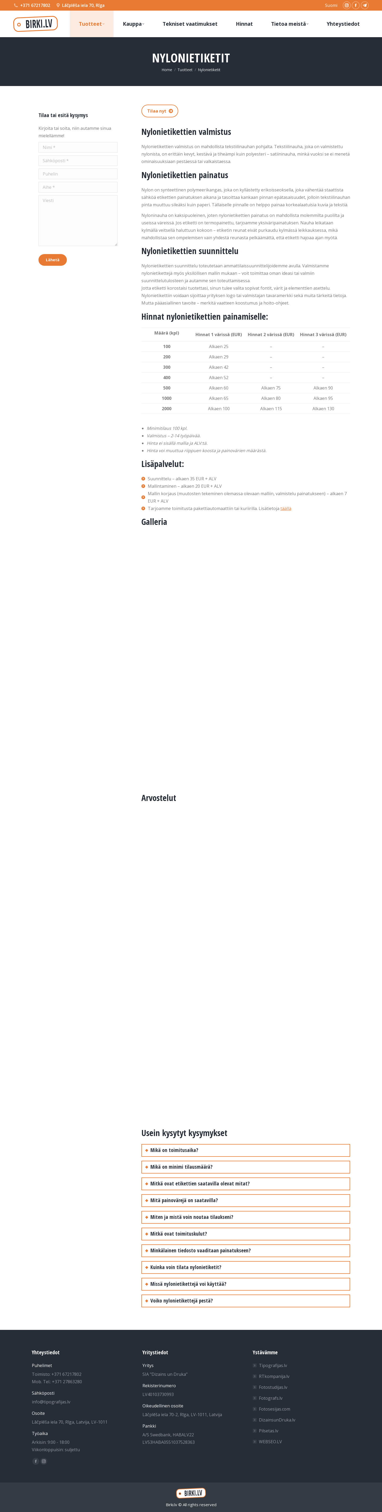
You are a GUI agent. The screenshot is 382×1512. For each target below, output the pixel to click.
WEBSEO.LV (270, 1442)
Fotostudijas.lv (273, 1387)
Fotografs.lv (271, 1398)
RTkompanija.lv (274, 1376)
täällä (285, 508)
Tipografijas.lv (273, 1365)
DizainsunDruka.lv (277, 1420)
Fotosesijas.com (274, 1409)
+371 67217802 (35, 5)
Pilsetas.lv (268, 1431)
